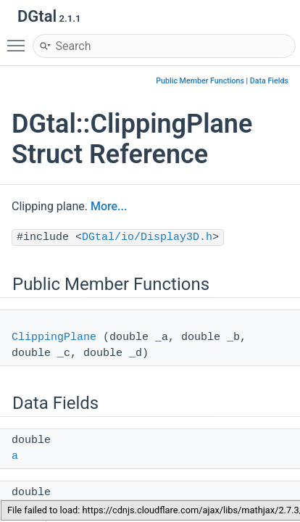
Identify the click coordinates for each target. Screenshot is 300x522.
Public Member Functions (200, 81)
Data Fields (269, 81)
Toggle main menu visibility (19, 39)
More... (109, 206)
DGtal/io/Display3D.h (147, 237)
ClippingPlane (54, 337)
